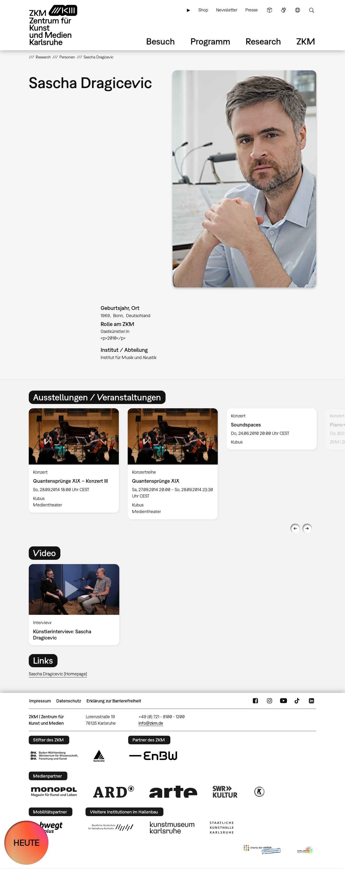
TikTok (297, 701)
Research (263, 41)
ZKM (305, 41)
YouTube (283, 701)
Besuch (160, 41)
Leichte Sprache (269, 10)
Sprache (297, 10)
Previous (295, 528)
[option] (73, 460)
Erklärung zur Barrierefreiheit (113, 700)
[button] (244, 178)
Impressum (40, 700)
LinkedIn (311, 701)
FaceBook (255, 701)
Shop (203, 9)
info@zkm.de (150, 723)
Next (307, 528)
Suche (311, 10)
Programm (210, 41)
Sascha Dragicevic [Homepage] (58, 673)
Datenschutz (68, 700)
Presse (251, 9)
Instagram (269, 701)
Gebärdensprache (283, 10)
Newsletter (226, 9)
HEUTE (26, 842)
